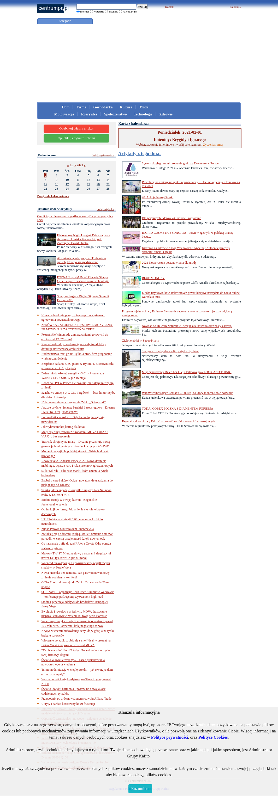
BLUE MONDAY (153, 278)
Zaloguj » (235, 6)
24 (67, 188)
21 (108, 184)
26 (88, 188)
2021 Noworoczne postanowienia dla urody (169, 262)
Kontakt (169, 6)
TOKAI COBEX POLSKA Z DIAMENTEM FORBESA (177, 408)
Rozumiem (140, 788)
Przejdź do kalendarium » (53, 196)
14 (108, 180)
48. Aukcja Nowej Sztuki (158, 197)
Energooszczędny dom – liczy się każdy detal (170, 351)
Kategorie (65, 21)
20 (98, 184)
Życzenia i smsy (213, 144)
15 (45, 184)
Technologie (143, 114)
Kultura (126, 107)
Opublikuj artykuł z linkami (76, 138)
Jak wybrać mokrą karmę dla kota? (63, 427)
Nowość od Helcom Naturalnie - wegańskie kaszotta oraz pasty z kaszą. (187, 326)
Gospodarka (103, 107)
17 (67, 184)
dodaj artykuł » (105, 209)
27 (98, 188)
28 (108, 188)
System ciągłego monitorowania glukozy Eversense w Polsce (180, 163)
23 (56, 188)
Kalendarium (47, 155)
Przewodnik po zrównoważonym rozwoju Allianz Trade (76, 698)
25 (78, 188)
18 (78, 184)
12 (88, 180)
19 (88, 184)
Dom (66, 107)
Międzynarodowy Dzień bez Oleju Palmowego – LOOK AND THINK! (187, 372)
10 (67, 180)
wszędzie (98, 11)
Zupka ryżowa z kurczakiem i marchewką (68, 529)
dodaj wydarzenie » (103, 155)
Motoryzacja (64, 114)
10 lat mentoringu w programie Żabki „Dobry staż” (74, 402)
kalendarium (130, 11)
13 (98, 180)
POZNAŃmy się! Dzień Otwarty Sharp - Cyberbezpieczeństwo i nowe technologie (83, 279)
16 (56, 184)
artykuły (113, 11)
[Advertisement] (139, 63)
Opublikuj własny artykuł (76, 128)
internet (84, 11)
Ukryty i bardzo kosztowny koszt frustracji (68, 704)
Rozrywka (89, 114)
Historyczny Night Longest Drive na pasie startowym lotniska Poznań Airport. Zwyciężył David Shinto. (83, 239)
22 (45, 188)
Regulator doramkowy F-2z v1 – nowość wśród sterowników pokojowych (168, 421)
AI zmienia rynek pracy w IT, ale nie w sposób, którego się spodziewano (81, 260)
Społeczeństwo (115, 114)
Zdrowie (166, 114)
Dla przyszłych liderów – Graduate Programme (171, 218)
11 (78, 180)
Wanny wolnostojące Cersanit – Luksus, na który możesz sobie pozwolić (187, 393)
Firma (81, 107)
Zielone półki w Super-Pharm (140, 340)
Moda (144, 107)
